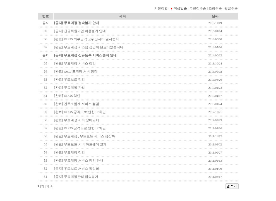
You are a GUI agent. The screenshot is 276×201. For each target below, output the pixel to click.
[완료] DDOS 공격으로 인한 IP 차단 (80, 112)
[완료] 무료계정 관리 (69, 88)
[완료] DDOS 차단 (67, 96)
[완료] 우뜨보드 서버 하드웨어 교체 (80, 144)
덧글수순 (231, 8)
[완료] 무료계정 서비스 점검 (75, 63)
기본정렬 (161, 8)
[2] (42, 186)
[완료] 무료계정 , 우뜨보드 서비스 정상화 (84, 136)
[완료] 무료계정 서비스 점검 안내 (78, 160)
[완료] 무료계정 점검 (69, 152)
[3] (47, 186)
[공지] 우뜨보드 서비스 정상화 (76, 169)
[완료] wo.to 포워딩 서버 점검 (75, 71)
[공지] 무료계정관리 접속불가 (76, 177)
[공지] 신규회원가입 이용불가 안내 (80, 31)
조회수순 (215, 8)
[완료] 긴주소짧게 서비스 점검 (76, 104)
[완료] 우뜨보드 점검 (69, 80)
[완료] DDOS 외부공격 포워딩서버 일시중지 (86, 39)
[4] (52, 186)
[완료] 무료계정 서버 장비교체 (76, 120)
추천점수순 (197, 8)
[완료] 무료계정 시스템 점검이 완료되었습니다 (88, 47)
